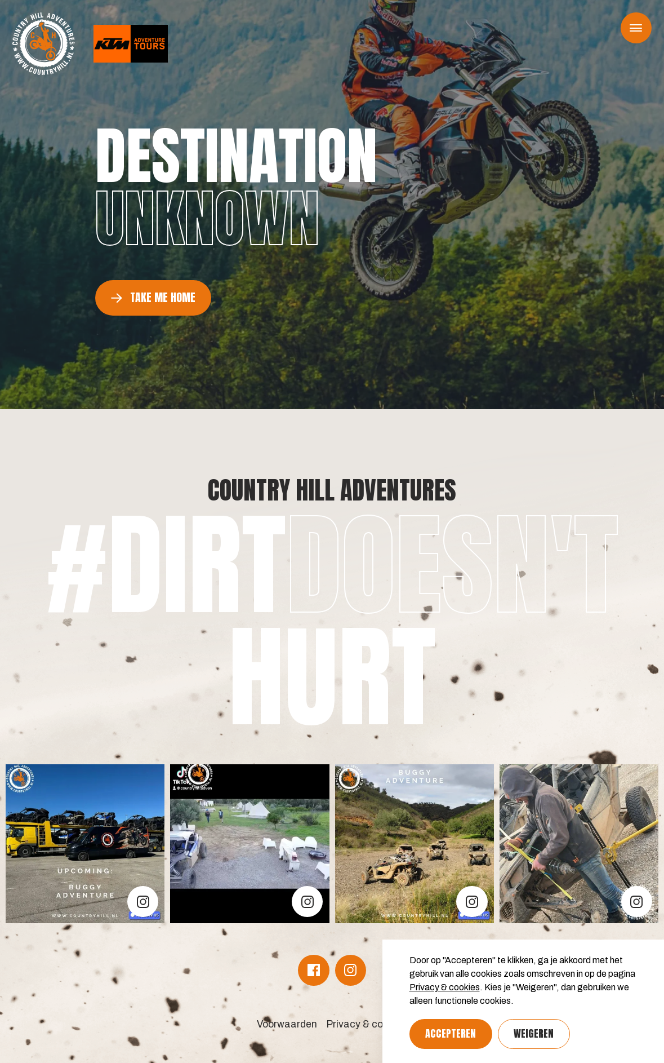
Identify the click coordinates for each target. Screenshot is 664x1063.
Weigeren (534, 1033)
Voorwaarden (287, 1024)
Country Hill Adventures (332, 490)
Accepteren (450, 1033)
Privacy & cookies (444, 987)
